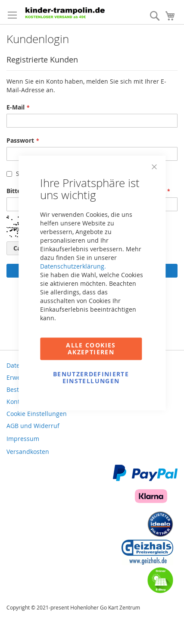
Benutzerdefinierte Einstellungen (91, 377)
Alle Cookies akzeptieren (90, 348)
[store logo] (66, 12)
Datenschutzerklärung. (73, 266)
